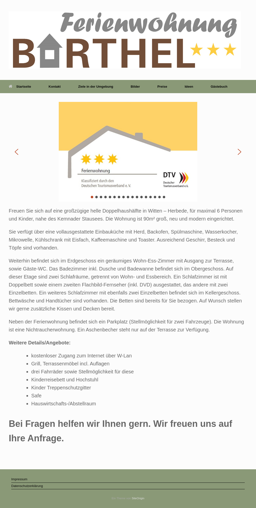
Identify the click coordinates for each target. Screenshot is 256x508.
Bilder (135, 86)
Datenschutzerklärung (27, 486)
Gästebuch (219, 86)
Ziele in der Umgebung (95, 86)
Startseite (20, 86)
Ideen (189, 86)
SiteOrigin (138, 498)
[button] (16, 152)
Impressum (19, 479)
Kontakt (54, 86)
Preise (162, 86)
